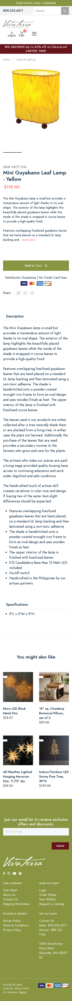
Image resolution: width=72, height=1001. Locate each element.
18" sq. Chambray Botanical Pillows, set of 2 (51, 713)
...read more (27, 240)
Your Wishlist (47, 899)
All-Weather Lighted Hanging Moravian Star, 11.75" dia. (17, 776)
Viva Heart (10, 890)
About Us (9, 895)
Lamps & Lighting (25, 59)
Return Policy (12, 921)
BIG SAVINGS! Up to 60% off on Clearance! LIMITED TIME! (36, 49)
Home (6, 59)
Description (15, 316)
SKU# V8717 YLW (14, 167)
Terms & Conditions (16, 925)
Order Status (47, 895)
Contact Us (10, 899)
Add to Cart (36, 265)
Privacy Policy (12, 930)
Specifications (17, 604)
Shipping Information (16, 904)
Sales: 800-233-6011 (53, 925)
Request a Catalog (51, 904)
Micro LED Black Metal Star (14, 710)
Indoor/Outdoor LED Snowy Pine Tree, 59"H (54, 776)
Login (42, 890)
